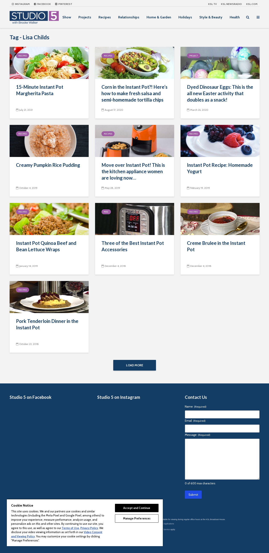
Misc (106, 211)
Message (197, 435)
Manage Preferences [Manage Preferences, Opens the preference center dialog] (136, 518)
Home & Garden (159, 17)
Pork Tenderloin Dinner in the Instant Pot (47, 324)
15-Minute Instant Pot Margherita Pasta (39, 90)
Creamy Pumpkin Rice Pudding (48, 165)
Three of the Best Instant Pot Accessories (132, 246)
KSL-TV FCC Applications (163, 524)
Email (195, 421)
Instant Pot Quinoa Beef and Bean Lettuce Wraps (46, 246)
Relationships (128, 17)
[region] (85, 522)
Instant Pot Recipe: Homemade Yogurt (220, 168)
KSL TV (212, 4)
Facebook (42, 4)
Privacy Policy (89, 528)
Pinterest (63, 4)
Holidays (185, 17)
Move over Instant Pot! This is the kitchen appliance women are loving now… (133, 171)
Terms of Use (70, 528)
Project (193, 55)
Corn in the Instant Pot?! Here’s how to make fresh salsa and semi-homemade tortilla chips (134, 93)
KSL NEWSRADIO (231, 4)
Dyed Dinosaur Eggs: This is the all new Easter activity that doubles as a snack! (220, 93)
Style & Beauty (210, 17)
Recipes (104, 17)
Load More (134, 365)
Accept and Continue (136, 508)
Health (235, 17)
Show (66, 17)
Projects (84, 17)
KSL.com (251, 4)
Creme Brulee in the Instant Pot (216, 246)
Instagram (21, 4)
